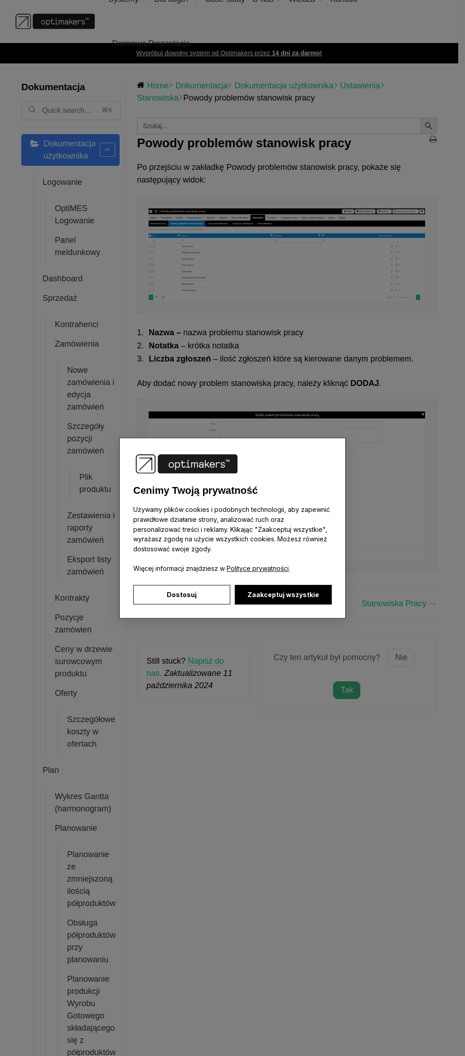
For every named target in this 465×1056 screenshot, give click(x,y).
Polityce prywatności (258, 569)
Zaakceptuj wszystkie (283, 594)
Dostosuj (182, 594)
